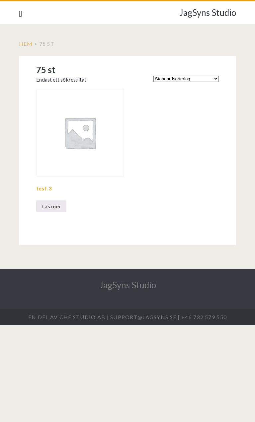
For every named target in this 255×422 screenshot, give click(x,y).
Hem (26, 43)
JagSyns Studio (207, 12)
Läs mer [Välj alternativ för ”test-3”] (51, 206)
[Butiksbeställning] (186, 79)
